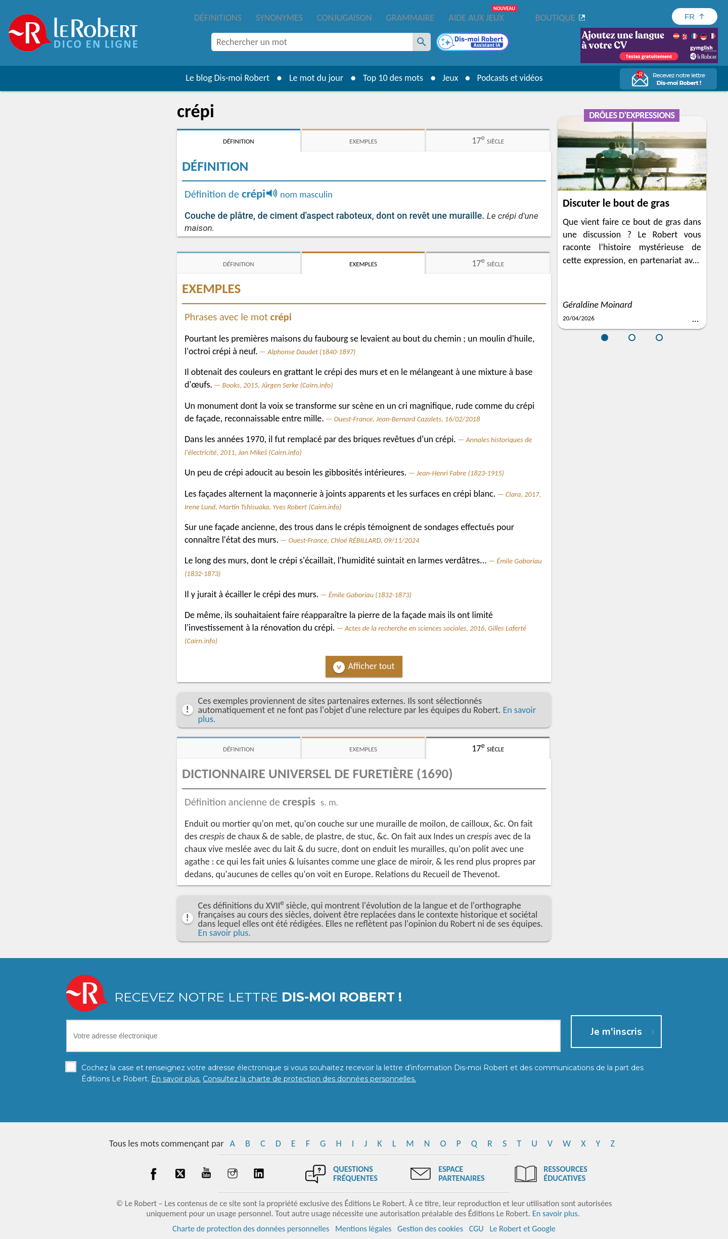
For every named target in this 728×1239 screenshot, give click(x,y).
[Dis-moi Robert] (474, 43)
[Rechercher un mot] (422, 42)
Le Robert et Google (522, 1228)
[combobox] (312, 42)
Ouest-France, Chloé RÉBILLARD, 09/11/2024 (354, 540)
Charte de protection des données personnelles (250, 1228)
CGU (476, 1228)
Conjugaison (344, 17)
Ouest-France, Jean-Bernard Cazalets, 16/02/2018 (407, 418)
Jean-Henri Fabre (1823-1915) (460, 473)
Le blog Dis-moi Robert (225, 77)
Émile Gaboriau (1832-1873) (370, 594)
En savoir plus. (224, 932)
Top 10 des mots (391, 77)
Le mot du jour (314, 77)
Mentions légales (363, 1228)
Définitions (218, 17)
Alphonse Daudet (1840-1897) (311, 351)
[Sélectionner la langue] (694, 16)
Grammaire (410, 17)
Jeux (449, 77)
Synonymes (279, 17)
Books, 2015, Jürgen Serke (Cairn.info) (277, 385)
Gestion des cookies (430, 1228)
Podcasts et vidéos (510, 77)
